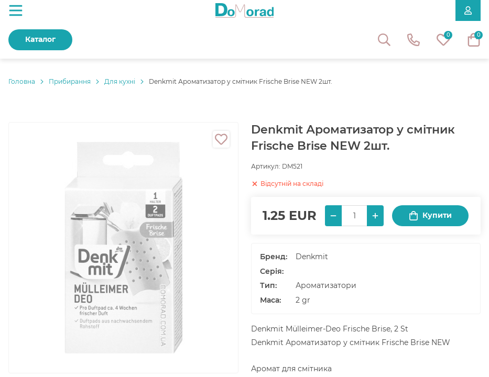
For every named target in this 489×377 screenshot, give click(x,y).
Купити (430, 215)
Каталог (40, 39)
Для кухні (119, 81)
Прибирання (70, 81)
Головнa (21, 81)
